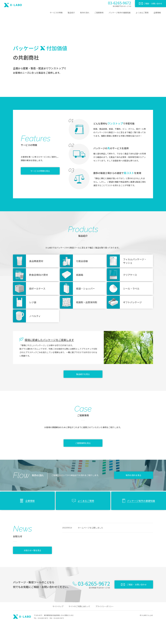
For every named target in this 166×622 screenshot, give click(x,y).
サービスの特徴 (56, 12)
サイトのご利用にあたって (79, 606)
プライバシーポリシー (104, 606)
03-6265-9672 (119, 2)
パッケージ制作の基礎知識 (119, 12)
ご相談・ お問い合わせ (153, 3)
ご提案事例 (98, 12)
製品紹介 (71, 12)
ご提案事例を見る (83, 443)
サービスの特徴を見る (40, 171)
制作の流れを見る (133, 475)
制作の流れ (84, 12)
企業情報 (157, 12)
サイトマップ (58, 606)
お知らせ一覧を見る (32, 550)
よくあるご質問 (142, 12)
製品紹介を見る (83, 374)
